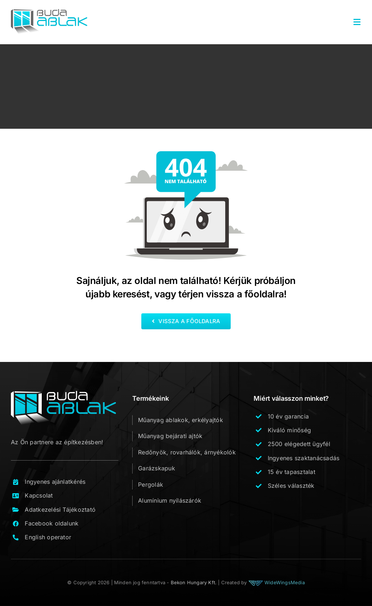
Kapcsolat (39, 495)
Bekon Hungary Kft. (194, 582)
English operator (48, 537)
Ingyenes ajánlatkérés (55, 481)
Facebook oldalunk (51, 523)
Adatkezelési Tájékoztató (60, 509)
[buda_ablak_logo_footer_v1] (63, 393)
